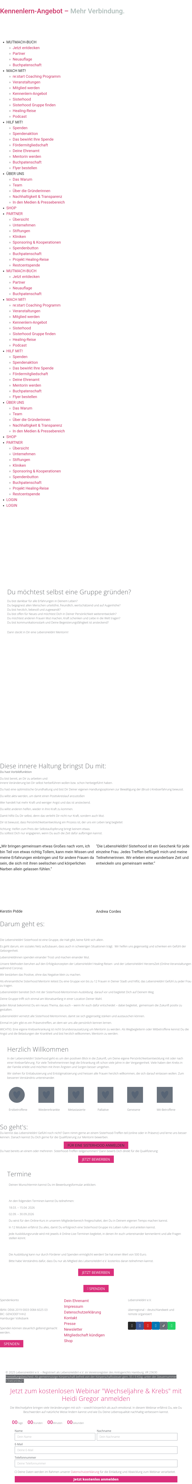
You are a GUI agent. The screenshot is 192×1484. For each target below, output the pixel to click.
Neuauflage (22, 59)
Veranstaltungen (26, 82)
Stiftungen (21, 231)
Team (17, 185)
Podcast (20, 116)
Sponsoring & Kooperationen (37, 242)
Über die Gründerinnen (31, 191)
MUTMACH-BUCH (21, 42)
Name (19, 1431)
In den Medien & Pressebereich (39, 202)
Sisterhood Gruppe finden (34, 105)
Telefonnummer (25, 1457)
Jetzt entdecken (26, 48)
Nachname (104, 1431)
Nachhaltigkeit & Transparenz (37, 196)
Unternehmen (24, 225)
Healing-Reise (24, 111)
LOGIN (11, 500)
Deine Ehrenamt (26, 151)
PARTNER (14, 214)
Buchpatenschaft (27, 65)
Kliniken (19, 236)
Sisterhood (22, 99)
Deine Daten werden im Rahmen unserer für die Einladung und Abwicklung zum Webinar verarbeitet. (97, 1472)
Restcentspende (26, 265)
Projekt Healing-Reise (31, 259)
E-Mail (19, 1444)
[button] (96, 1145)
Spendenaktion (25, 133)
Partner (19, 53)
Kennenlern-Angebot (30, 93)
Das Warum (22, 179)
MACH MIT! (16, 70)
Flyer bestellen (25, 168)
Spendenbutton (25, 248)
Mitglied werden (26, 88)
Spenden (20, 128)
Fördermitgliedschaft (30, 145)
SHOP (11, 208)
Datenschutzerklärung (85, 1472)
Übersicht (21, 219)
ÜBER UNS (15, 173)
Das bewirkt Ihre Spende (33, 139)
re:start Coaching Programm (37, 76)
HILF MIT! (14, 122)
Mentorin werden (27, 156)
